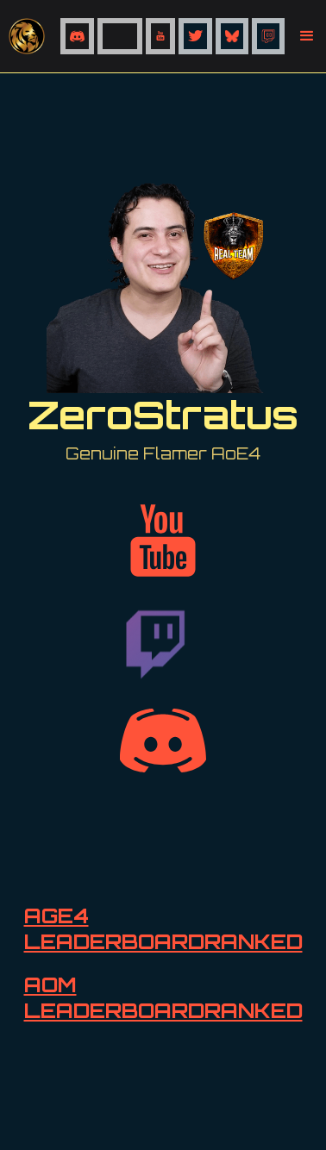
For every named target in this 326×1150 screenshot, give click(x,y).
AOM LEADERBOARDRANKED (163, 997)
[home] (30, 36)
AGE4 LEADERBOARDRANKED (163, 928)
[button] (307, 36)
